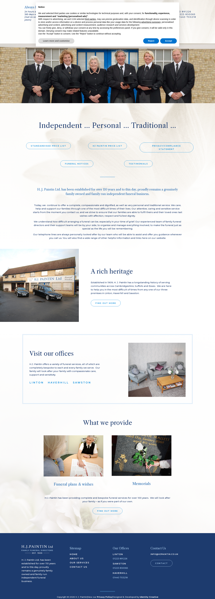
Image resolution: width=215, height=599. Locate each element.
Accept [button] (168, 591)
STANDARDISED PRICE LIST (48, 146)
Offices (142, 31)
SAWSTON (82, 382)
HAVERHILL (58, 382)
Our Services (67, 35)
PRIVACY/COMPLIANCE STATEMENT (166, 147)
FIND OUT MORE (105, 303)
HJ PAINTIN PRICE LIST (107, 146)
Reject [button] (151, 591)
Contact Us (148, 35)
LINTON (36, 382)
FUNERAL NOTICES (77, 163)
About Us (70, 31)
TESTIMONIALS (138, 163)
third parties (90, 569)
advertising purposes (151, 572)
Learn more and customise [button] (56, 591)
